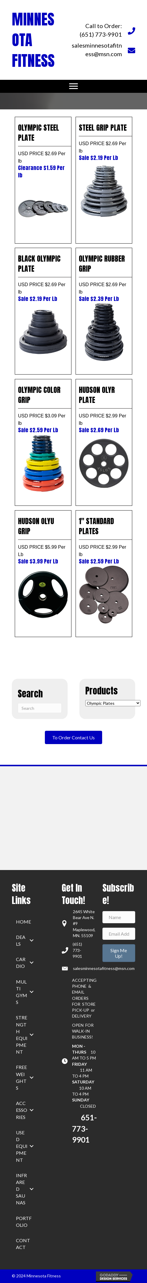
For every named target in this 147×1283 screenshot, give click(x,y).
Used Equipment (21, 1146)
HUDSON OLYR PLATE (104, 409)
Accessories (21, 1110)
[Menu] (73, 86)
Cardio (20, 962)
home (23, 921)
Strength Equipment (21, 1034)
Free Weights (21, 1077)
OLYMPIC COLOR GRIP (43, 409)
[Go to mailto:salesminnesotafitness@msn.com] (103, 49)
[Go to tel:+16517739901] (103, 30)
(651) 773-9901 (77, 950)
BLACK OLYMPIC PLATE (43, 277)
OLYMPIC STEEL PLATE (43, 150)
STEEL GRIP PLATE (104, 141)
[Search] (40, 708)
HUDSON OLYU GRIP (43, 540)
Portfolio (24, 1221)
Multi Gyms (21, 992)
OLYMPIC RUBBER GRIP (104, 277)
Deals (20, 940)
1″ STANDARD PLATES (104, 540)
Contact (23, 1243)
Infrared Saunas (21, 1189)
